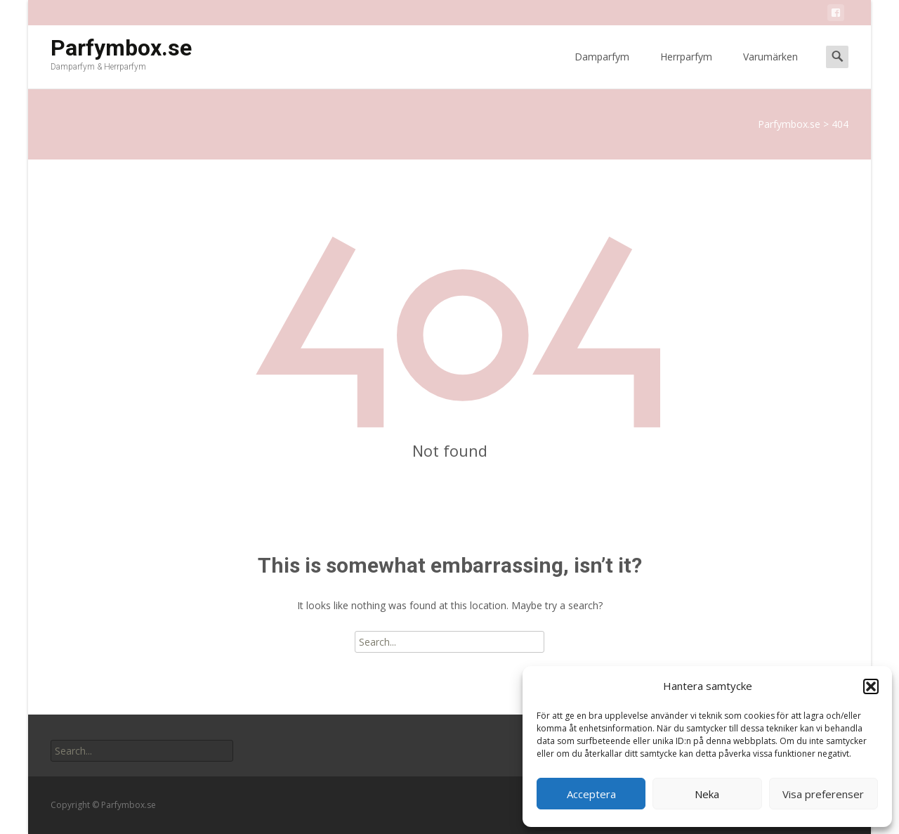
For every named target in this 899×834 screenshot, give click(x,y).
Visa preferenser (823, 794)
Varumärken (770, 69)
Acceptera (591, 794)
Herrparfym (686, 69)
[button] (871, 686)
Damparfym (602, 69)
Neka (707, 794)
